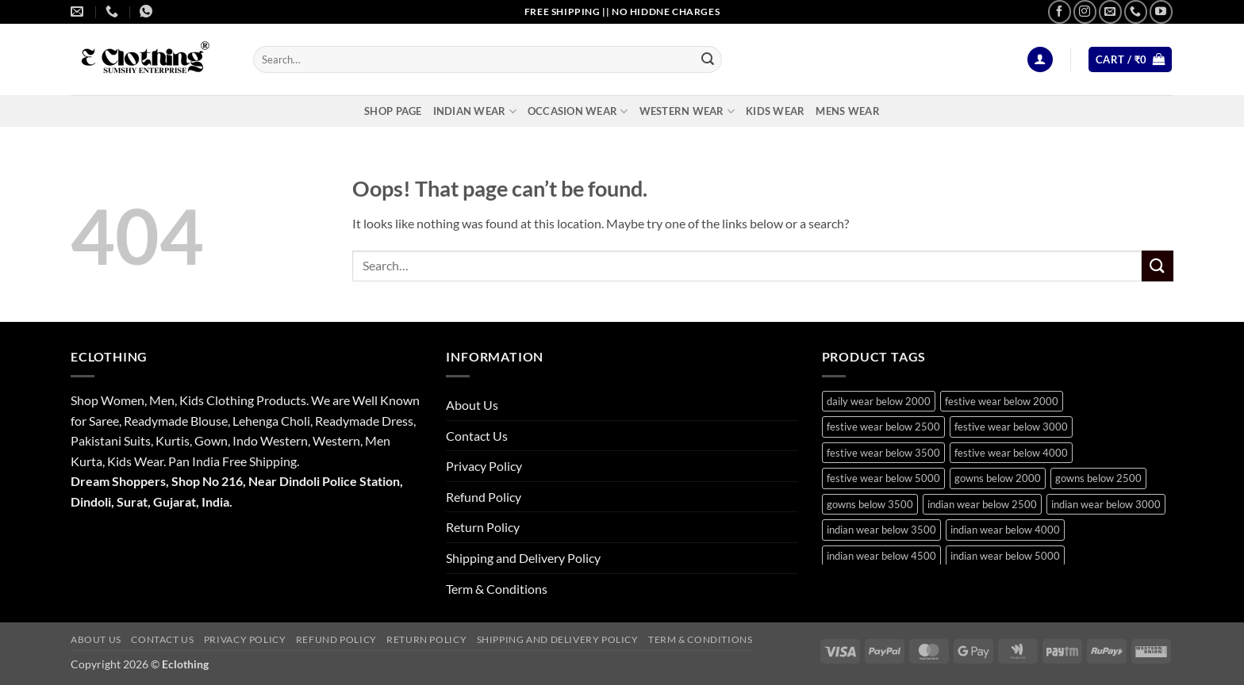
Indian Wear (474, 111)
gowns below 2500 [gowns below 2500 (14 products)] (1098, 478)
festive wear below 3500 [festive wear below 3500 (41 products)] (883, 452)
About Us (472, 404)
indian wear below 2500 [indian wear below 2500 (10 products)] (982, 504)
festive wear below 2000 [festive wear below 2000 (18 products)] (1001, 401)
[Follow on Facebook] (1059, 11)
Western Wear (687, 111)
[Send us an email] (1110, 11)
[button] (1040, 60)
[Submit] (707, 59)
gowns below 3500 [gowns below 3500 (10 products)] (870, 504)
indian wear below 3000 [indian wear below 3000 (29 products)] (1106, 504)
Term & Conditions (496, 588)
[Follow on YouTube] (1161, 11)
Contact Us (477, 435)
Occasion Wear (578, 111)
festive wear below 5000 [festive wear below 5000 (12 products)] (883, 478)
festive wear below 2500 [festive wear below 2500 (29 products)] (883, 426)
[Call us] (1135, 11)
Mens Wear (847, 111)
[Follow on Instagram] (1084, 11)
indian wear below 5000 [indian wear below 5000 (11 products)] (1005, 555)
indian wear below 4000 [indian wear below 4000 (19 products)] (1005, 529)
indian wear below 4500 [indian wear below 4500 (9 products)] (881, 555)
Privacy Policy (484, 465)
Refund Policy (483, 496)
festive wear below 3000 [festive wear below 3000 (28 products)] (1011, 426)
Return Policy (483, 526)
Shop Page (392, 111)
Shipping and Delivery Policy (523, 557)
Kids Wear (775, 111)
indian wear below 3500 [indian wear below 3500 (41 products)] (881, 529)
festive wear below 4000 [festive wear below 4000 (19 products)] (1011, 452)
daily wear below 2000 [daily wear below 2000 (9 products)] (879, 401)
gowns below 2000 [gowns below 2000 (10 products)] (997, 478)
